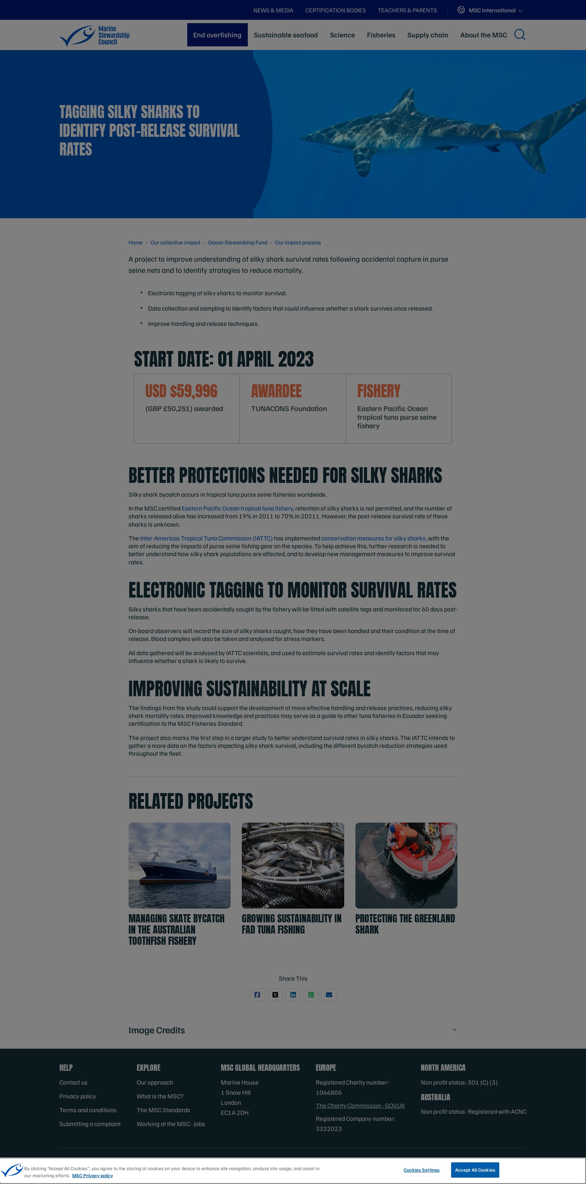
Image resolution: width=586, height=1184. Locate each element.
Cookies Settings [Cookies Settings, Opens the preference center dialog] (422, 1172)
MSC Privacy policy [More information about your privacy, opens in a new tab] (92, 1178)
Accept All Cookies (475, 1172)
